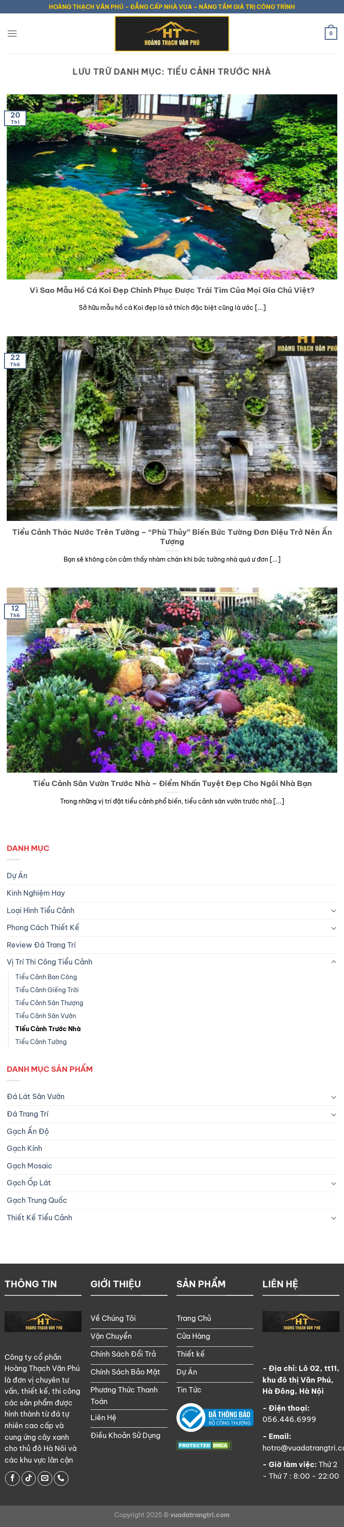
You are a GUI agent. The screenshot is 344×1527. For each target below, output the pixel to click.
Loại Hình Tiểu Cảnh (40, 910)
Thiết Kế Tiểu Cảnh (39, 1217)
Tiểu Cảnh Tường (41, 1042)
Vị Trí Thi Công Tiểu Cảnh (49, 961)
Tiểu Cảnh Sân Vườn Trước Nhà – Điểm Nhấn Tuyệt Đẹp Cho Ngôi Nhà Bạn (172, 783)
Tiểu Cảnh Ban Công (46, 977)
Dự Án (17, 875)
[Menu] (12, 33)
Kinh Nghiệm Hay (36, 892)
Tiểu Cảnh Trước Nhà (48, 1029)
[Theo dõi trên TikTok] (29, 1478)
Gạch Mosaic (29, 1165)
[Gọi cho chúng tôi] (61, 1478)
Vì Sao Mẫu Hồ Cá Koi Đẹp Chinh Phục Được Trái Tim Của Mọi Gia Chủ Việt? (172, 290)
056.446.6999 (289, 1419)
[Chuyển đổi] (333, 910)
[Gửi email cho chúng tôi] (45, 1478)
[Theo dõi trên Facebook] (12, 1478)
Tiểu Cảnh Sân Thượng (49, 1003)
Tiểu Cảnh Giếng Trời (47, 990)
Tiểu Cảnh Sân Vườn (45, 1016)
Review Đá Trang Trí (41, 944)
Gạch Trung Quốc (37, 1200)
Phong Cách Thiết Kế (43, 927)
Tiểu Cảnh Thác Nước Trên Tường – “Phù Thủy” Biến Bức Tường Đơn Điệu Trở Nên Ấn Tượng (172, 536)
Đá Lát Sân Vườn (35, 1096)
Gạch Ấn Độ (28, 1131)
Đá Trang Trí (27, 1113)
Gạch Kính (24, 1148)
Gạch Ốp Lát (29, 1182)
